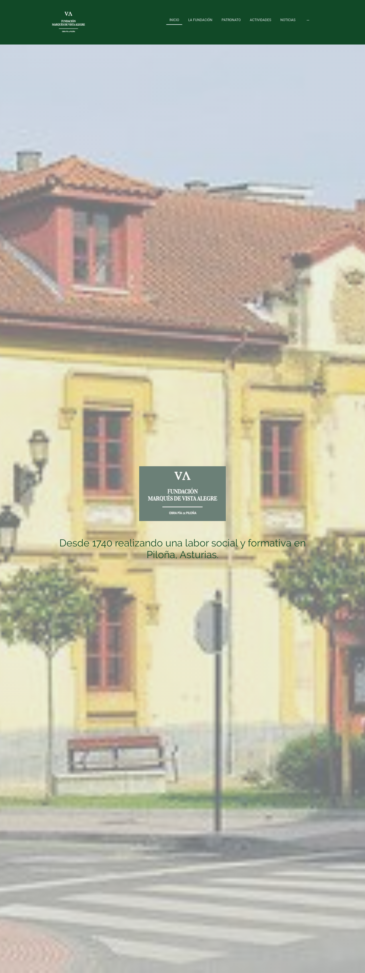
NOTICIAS (287, 20)
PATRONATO (231, 20)
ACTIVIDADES (260, 20)
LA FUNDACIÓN (200, 20)
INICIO (174, 20)
